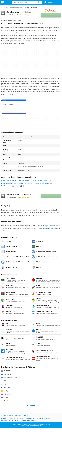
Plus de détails (31, 405)
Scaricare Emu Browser (25, 183)
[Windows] (6, 7)
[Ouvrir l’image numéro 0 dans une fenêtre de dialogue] (13, 107)
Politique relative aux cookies (24, 418)
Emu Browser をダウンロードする (11, 186)
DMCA (17, 420)
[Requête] (27, 2)
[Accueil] (2, 7)
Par (11, 14)
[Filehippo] (5, 2)
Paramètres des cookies (28, 420)
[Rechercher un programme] (38, 2)
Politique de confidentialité (42, 418)
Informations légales (7, 420)
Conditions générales (7, 418)
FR (58, 2)
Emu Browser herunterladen (40, 180)
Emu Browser (18, 12)
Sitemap (25, 415)
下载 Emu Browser (22, 180)
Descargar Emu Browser (42, 183)
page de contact (48, 228)
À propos (3, 415)
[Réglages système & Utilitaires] (16, 7)
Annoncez (18, 415)
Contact (11, 415)
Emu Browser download (8, 183)
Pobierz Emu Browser (7, 180)
